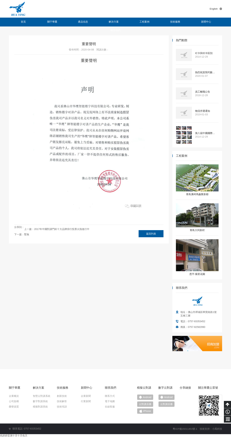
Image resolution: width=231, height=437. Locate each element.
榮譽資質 (14, 406)
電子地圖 (110, 401)
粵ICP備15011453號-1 (184, 428)
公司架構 (14, 401)
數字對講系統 (40, 401)
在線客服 (110, 406)
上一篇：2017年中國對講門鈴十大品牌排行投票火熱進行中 (56, 229)
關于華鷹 (49, 22)
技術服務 (155, 22)
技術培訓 (62, 406)
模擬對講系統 (40, 406)
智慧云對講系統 (41, 396)
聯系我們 (209, 22)
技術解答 (62, 401)
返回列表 (151, 233)
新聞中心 (182, 22)
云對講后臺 (169, 404)
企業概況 (14, 396)
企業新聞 (86, 396)
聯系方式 (110, 396)
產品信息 (75, 22)
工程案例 (129, 22)
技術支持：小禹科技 (211, 428)
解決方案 (102, 22)
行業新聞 (86, 401)
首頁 (22, 22)
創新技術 (62, 396)
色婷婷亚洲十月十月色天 (13, 435)
